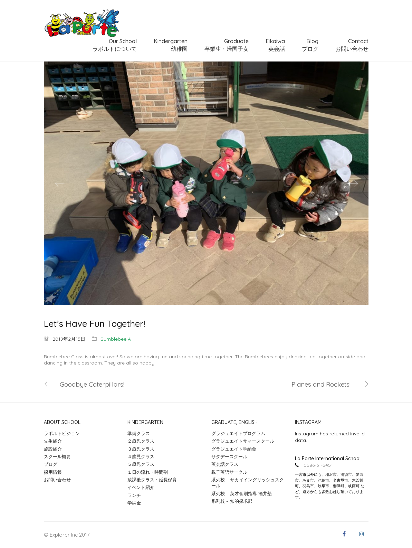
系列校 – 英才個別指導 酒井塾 (241, 493)
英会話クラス (224, 464)
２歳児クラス (140, 441)
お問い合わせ (57, 479)
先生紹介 (53, 441)
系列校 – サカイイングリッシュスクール (247, 482)
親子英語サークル (229, 472)
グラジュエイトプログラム (238, 433)
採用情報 (53, 472)
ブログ (50, 464)
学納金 (134, 503)
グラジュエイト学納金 (233, 449)
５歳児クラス (140, 464)
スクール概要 (57, 456)
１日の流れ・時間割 (147, 472)
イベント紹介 (140, 487)
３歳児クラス (140, 449)
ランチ (134, 495)
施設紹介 (53, 449)
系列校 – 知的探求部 (231, 501)
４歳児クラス (140, 456)
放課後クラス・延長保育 (152, 479)
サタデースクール (229, 456)
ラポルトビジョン (62, 433)
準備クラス (138, 433)
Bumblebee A (115, 339)
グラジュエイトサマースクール (242, 441)
